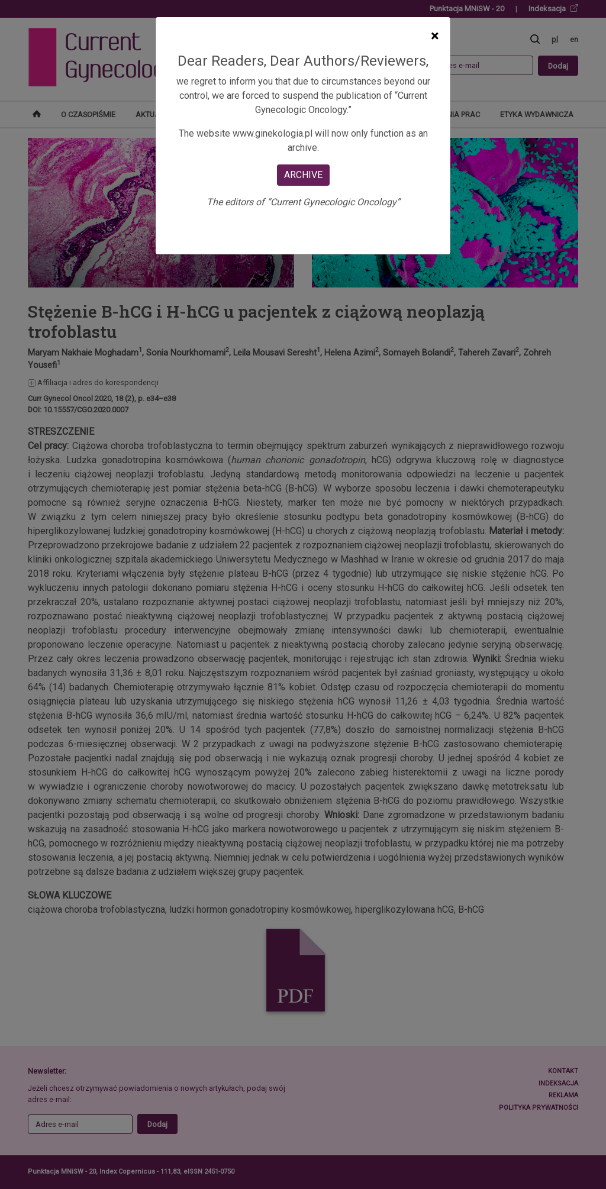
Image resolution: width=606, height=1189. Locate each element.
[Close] (435, 36)
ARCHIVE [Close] (303, 174)
